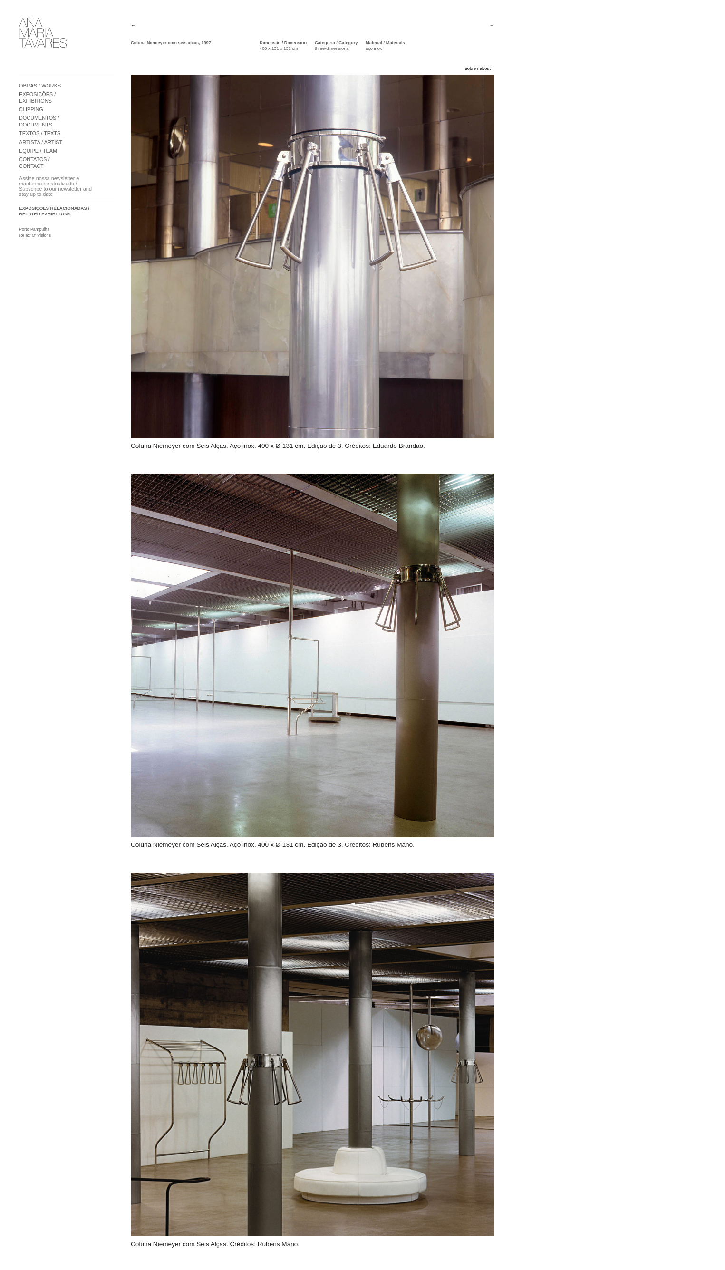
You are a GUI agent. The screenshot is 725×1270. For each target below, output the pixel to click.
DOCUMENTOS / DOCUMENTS (39, 121)
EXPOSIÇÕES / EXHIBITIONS (37, 97)
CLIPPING (31, 109)
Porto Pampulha (34, 229)
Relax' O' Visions (35, 235)
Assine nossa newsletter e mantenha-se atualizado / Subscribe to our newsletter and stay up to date (55, 186)
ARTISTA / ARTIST (40, 142)
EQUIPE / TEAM (38, 151)
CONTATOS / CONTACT (34, 162)
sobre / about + (479, 68)
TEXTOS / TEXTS (39, 133)
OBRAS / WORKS (40, 85)
